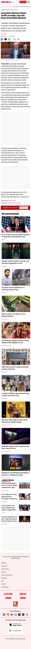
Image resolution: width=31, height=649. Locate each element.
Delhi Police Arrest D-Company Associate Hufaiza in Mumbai (15, 368)
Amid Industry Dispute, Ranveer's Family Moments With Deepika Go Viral (15, 341)
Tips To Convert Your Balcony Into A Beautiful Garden (14, 315)
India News (4, 266)
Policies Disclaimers (6, 575)
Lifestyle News (5, 319)
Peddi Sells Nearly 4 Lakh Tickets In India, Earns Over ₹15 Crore (15, 447)
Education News (5, 490)
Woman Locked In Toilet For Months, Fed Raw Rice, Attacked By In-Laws (15, 262)
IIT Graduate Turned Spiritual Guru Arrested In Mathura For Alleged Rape (9, 497)
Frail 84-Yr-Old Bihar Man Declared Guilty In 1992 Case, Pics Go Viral (15, 394)
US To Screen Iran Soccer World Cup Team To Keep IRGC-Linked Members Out (16, 236)
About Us (3, 563)
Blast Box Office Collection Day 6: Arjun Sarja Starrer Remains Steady (15, 421)
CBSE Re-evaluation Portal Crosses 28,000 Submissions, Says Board (9, 486)
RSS (2, 581)
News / (3, 6)
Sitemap (3, 572)
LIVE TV (23, 2)
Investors (4, 578)
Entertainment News (6, 345)
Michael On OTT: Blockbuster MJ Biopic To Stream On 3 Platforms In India (15, 474)
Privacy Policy (5, 569)
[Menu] (28, 2)
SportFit (3, 239)
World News (4, 36)
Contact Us (4, 566)
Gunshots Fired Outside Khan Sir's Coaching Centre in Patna (13, 288)
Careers (3, 584)
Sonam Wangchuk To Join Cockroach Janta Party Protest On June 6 (9, 520)
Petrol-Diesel (5, 587)
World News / (8, 6)
